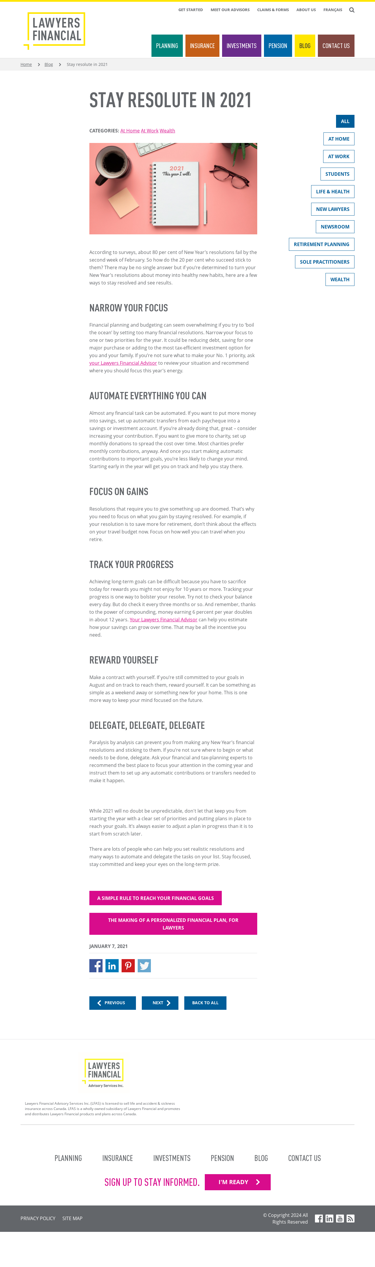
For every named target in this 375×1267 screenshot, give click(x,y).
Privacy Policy (38, 1218)
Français (332, 9)
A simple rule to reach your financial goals (155, 898)
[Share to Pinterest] (128, 965)
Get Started (190, 9)
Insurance (202, 46)
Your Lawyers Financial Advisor (163, 619)
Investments (242, 46)
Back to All (205, 1002)
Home (26, 64)
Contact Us (336, 46)
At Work (149, 130)
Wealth (167, 130)
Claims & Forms (273, 9)
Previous (115, 1002)
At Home (130, 130)
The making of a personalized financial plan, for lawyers (173, 924)
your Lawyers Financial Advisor (123, 363)
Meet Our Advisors (230, 9)
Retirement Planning (319, 246)
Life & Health (330, 193)
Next (158, 1002)
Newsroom (333, 228)
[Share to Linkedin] (112, 965)
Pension (278, 46)
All (343, 122)
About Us (306, 9)
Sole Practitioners (322, 263)
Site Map (72, 1218)
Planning (167, 46)
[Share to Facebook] (96, 965)
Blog (305, 46)
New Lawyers (330, 210)
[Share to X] (144, 965)
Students (335, 175)
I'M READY (233, 1182)
